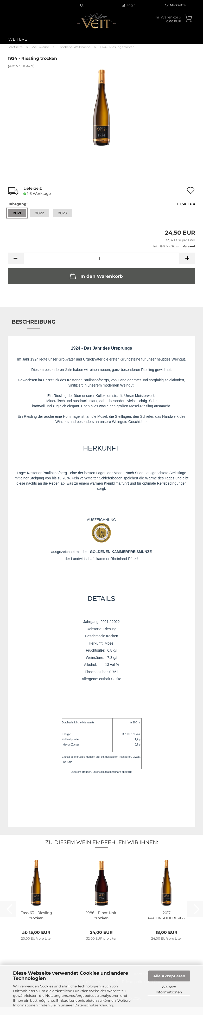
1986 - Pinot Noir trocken (101, 915)
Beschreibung (33, 322)
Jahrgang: (101, 204)
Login (129, 5)
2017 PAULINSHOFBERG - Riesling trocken (166, 915)
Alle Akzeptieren (169, 976)
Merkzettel (175, 5)
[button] (15, 258)
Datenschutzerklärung (93, 1005)
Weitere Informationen (169, 989)
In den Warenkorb (96, 276)
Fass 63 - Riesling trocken (36, 915)
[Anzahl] (101, 258)
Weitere (17, 39)
